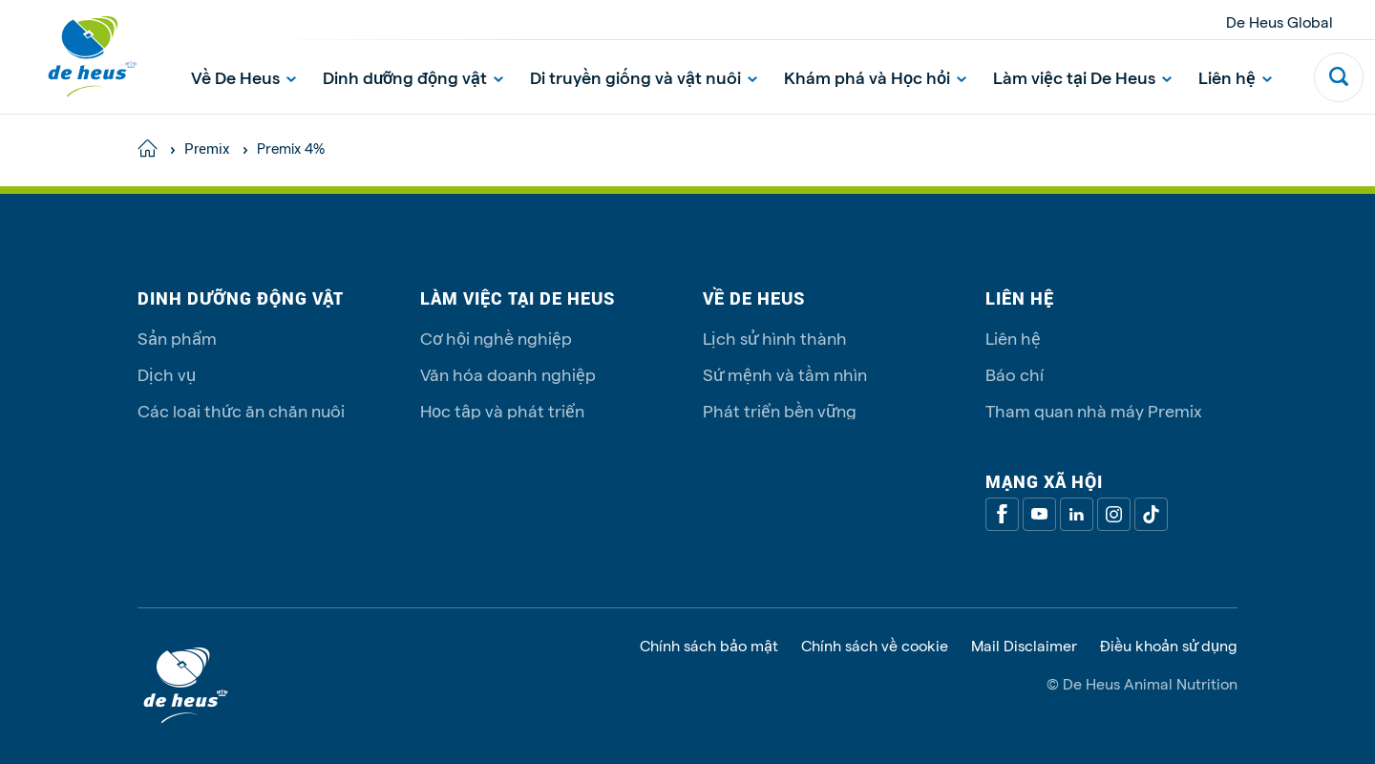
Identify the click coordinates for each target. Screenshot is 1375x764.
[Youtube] (1039, 514)
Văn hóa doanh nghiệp (508, 374)
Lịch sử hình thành (775, 338)
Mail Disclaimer (1024, 645)
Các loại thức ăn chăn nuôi (241, 410)
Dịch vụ (167, 374)
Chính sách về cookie (874, 645)
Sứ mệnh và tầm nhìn (785, 374)
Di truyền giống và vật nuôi (643, 77)
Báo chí (1014, 374)
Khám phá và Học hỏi (875, 77)
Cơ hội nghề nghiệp (496, 338)
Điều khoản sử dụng (1169, 645)
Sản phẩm (177, 338)
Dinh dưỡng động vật (413, 77)
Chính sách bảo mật (709, 645)
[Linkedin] (1076, 514)
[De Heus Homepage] (78, 57)
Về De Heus (243, 77)
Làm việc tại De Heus (1082, 77)
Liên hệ (1235, 77)
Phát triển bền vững (780, 410)
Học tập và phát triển (502, 410)
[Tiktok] (1151, 514)
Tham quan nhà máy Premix (1093, 410)
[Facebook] (1002, 514)
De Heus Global (1279, 21)
